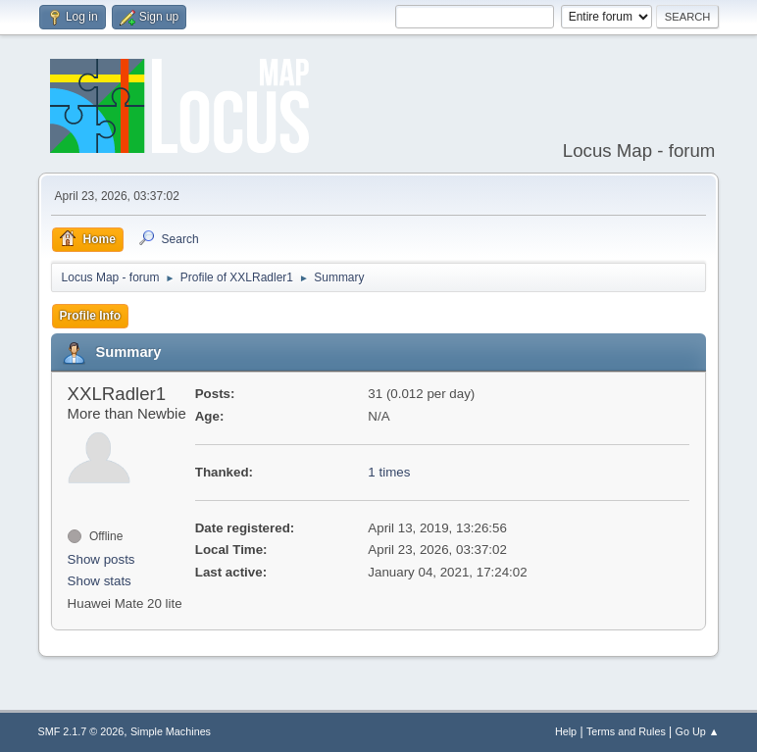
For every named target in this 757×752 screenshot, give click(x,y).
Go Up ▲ (698, 731)
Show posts (101, 559)
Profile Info (91, 316)
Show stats (99, 581)
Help (566, 731)
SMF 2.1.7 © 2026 (81, 731)
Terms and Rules (626, 731)
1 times (389, 472)
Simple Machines (170, 731)
